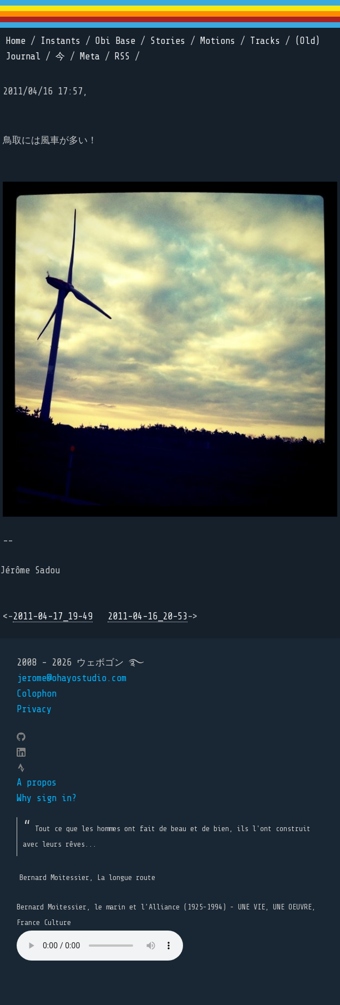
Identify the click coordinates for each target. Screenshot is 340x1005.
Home (16, 41)
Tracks (265, 41)
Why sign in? (47, 798)
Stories (167, 41)
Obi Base (115, 41)
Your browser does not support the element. (100, 946)
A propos (37, 782)
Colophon (37, 693)
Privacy (34, 709)
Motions (217, 41)
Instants (60, 41)
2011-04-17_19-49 (53, 616)
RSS (122, 56)
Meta (90, 56)
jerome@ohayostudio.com (71, 678)
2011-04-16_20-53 (147, 616)
